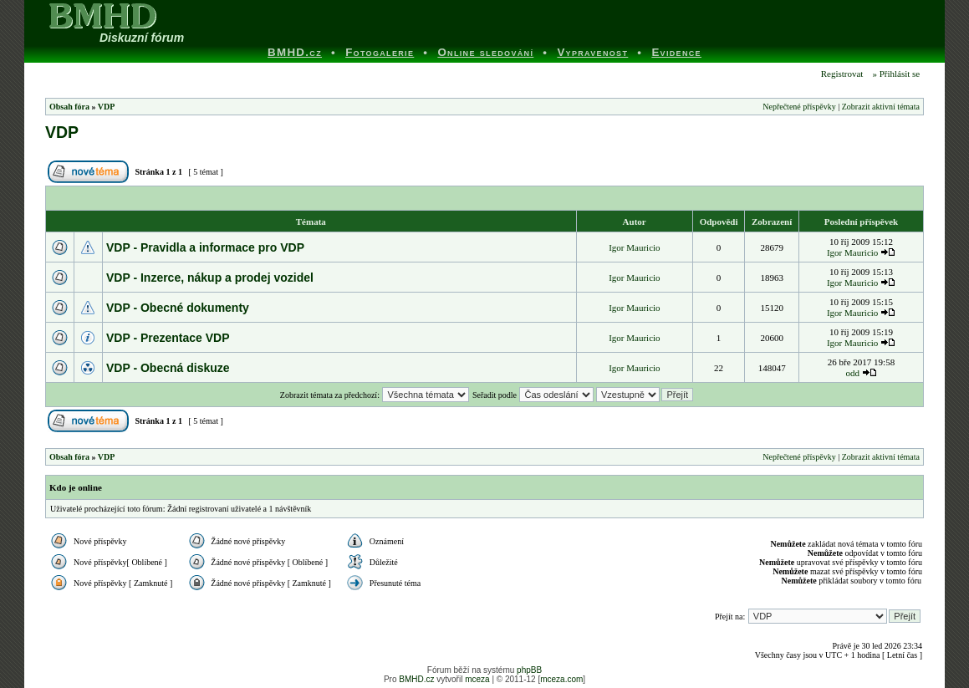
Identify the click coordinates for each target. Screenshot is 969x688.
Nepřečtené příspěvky (798, 106)
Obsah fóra (69, 106)
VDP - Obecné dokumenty (177, 307)
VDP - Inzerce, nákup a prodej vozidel (210, 277)
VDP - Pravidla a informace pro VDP (205, 247)
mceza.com (561, 679)
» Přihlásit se (896, 74)
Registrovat (841, 74)
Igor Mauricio (634, 247)
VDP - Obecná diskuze (168, 368)
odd (852, 373)
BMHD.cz (416, 679)
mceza (477, 679)
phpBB (529, 670)
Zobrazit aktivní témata (881, 106)
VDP (106, 106)
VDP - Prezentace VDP (168, 337)
